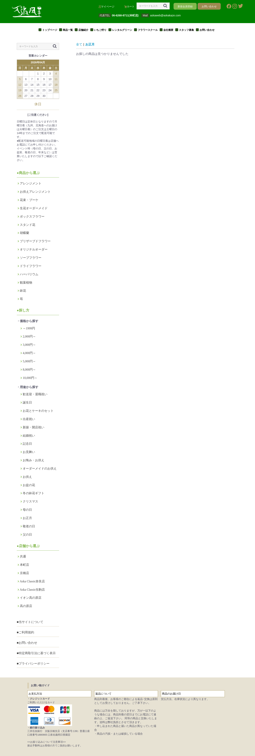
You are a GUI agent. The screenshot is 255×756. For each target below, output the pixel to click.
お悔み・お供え (33, 460)
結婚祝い (29, 435)
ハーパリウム (29, 274)
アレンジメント (30, 183)
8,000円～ (29, 369)
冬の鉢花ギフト (33, 493)
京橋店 (24, 573)
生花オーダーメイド (34, 208)
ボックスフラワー (32, 216)
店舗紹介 (83, 29)
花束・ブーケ (29, 200)
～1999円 (29, 328)
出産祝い (29, 419)
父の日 (27, 534)
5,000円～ (29, 361)
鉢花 (23, 290)
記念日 (27, 443)
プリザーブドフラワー (35, 241)
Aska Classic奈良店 (32, 581)
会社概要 (168, 29)
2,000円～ (29, 336)
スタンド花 (27, 224)
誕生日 (27, 402)
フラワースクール (148, 29)
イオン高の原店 (30, 597)
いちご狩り (100, 29)
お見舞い (29, 452)
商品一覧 (68, 29)
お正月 (27, 518)
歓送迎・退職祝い (35, 394)
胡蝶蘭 (24, 232)
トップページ (49, 29)
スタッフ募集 (186, 29)
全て (79, 44)
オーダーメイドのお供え (40, 468)
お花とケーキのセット (38, 410)
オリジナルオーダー (34, 249)
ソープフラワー (30, 257)
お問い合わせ (207, 29)
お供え (27, 476)
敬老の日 (29, 526)
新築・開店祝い (33, 427)
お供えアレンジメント (35, 191)
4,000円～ (29, 353)
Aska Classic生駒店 (32, 589)
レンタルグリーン (122, 29)
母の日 (27, 509)
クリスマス (30, 501)
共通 (23, 556)
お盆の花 (29, 485)
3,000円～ (29, 344)
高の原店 (26, 606)
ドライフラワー (30, 266)
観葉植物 (26, 282)
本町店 (24, 564)
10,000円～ (30, 377)
